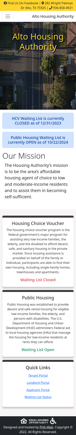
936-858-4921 (63, 8)
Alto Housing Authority (53, 16)
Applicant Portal (38, 390)
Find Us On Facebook (21, 3)
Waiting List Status (37, 397)
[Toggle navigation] (7, 16)
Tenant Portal (38, 375)
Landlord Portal (38, 383)
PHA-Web (46, 427)
